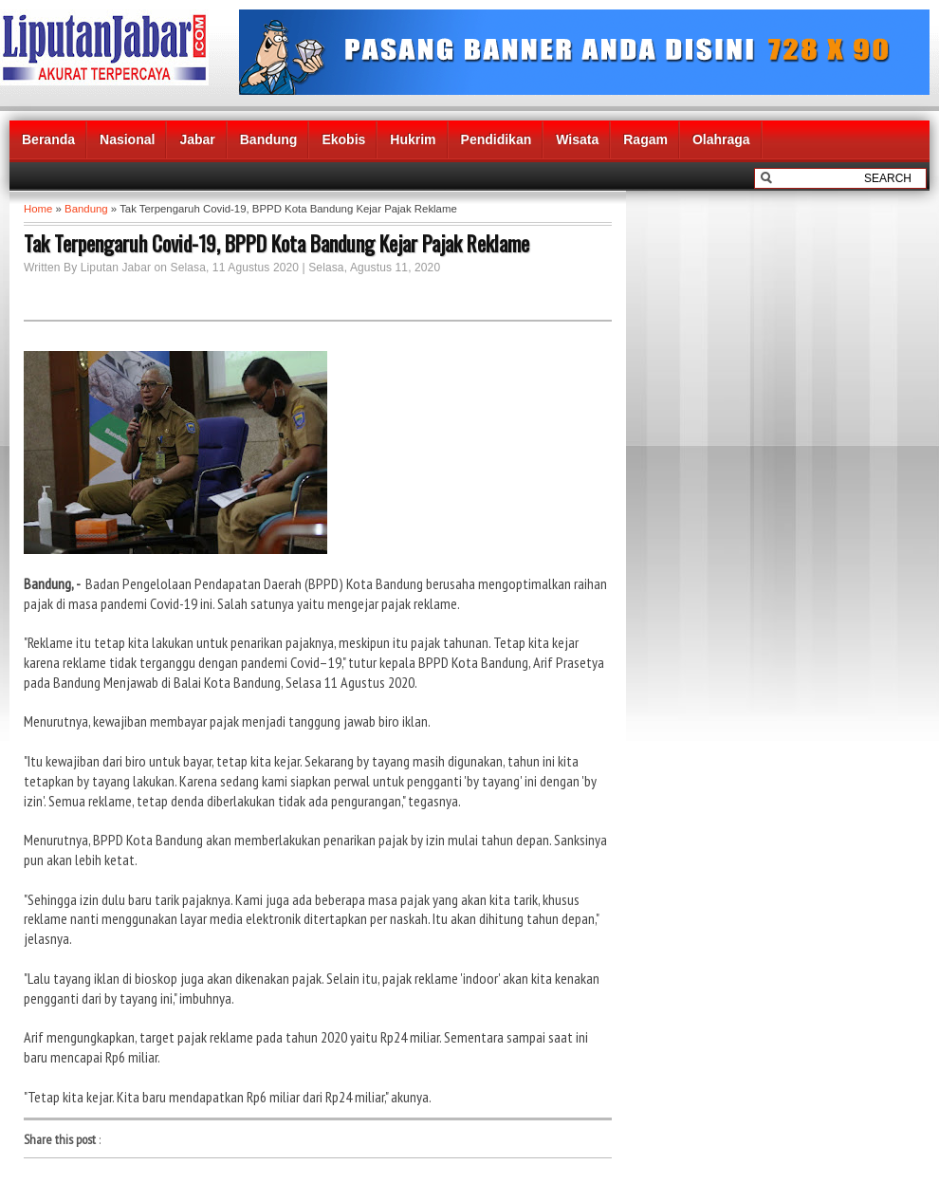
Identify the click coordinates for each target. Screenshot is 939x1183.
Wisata (577, 139)
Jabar (196, 139)
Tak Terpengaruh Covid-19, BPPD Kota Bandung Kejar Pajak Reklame (276, 243)
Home (38, 208)
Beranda (48, 139)
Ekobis (343, 139)
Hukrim (412, 139)
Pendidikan (496, 139)
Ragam (645, 139)
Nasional (127, 139)
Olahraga (721, 139)
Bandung (269, 139)
